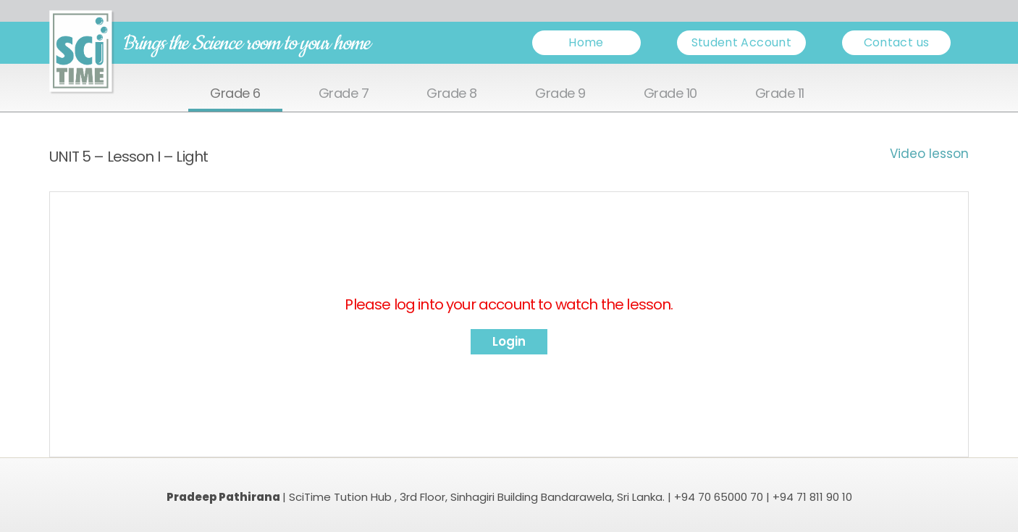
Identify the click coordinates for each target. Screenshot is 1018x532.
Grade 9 (560, 94)
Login (509, 341)
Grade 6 (235, 94)
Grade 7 (344, 94)
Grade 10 (670, 94)
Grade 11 (779, 94)
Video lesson (929, 153)
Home (585, 42)
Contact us (897, 42)
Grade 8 (451, 94)
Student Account (741, 42)
